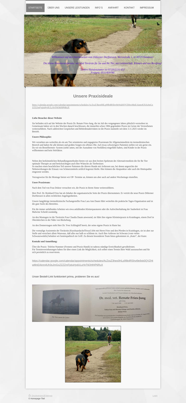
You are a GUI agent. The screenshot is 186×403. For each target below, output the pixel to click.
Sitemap (48, 396)
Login (155, 396)
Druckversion (36, 396)
